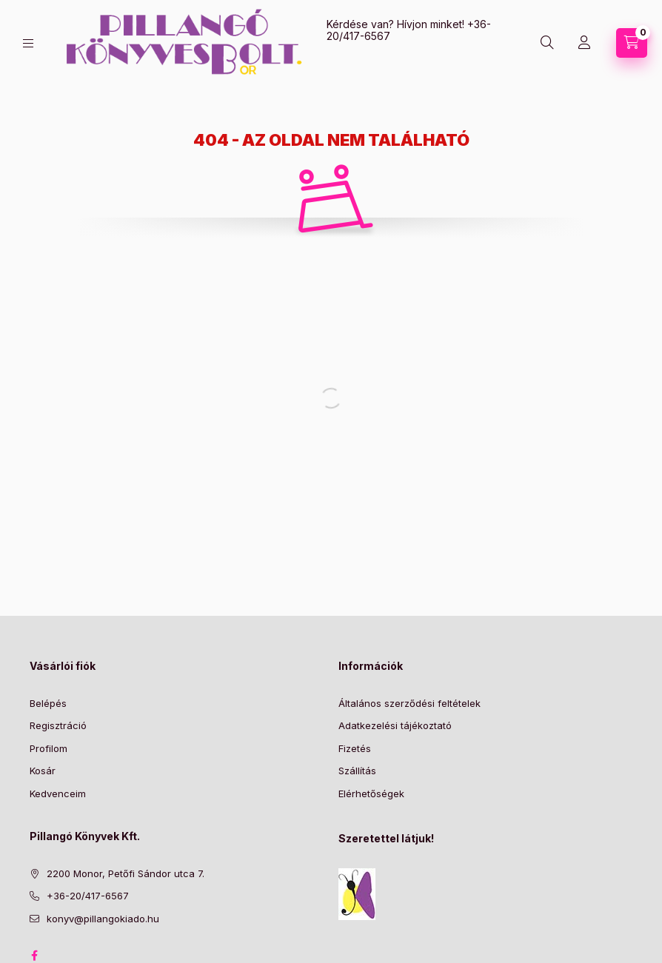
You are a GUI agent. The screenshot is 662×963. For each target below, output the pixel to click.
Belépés (48, 703)
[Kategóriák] (28, 43)
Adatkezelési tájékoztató (395, 725)
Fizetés (354, 748)
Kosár (43, 770)
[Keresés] (547, 43)
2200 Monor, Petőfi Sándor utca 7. (125, 873)
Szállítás (357, 770)
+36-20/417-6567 (88, 896)
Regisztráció (58, 725)
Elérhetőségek (371, 793)
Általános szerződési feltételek (409, 703)
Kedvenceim (58, 793)
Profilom (48, 748)
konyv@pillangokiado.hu (103, 919)
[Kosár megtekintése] (631, 43)
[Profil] (584, 43)
